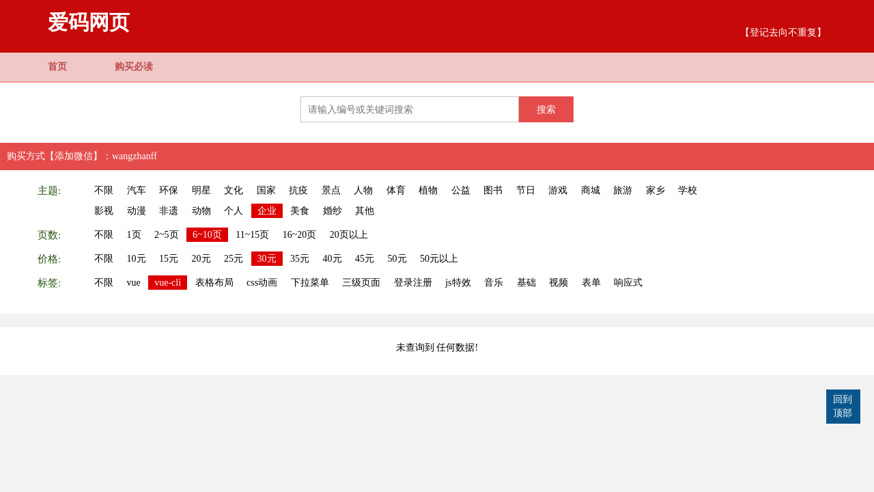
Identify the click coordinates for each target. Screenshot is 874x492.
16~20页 (300, 235)
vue (134, 282)
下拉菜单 (310, 282)
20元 (201, 259)
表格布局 (214, 282)
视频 (558, 282)
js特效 (457, 282)
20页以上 (349, 235)
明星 (201, 190)
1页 (134, 235)
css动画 (261, 282)
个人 (233, 211)
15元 (168, 259)
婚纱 (332, 211)
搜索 (546, 109)
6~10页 (207, 235)
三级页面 (361, 282)
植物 (428, 190)
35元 (299, 259)
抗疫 (298, 190)
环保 (168, 190)
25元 (233, 259)
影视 (103, 211)
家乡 (655, 190)
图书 (493, 190)
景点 (331, 190)
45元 (364, 259)
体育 (396, 190)
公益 (460, 190)
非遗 (168, 211)
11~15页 (252, 235)
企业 (267, 211)
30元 (267, 259)
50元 (397, 259)
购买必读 (134, 67)
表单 (591, 282)
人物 (363, 190)
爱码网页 (89, 22)
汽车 (136, 190)
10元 (136, 259)
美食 (299, 211)
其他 (364, 211)
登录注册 (413, 282)
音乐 (493, 282)
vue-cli (167, 282)
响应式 (628, 282)
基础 (526, 282)
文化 (233, 190)
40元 (332, 259)
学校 (687, 190)
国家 (266, 190)
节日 (525, 190)
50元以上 (439, 259)
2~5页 (166, 235)
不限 (103, 190)
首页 (57, 67)
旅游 (622, 190)
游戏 (557, 190)
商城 (590, 190)
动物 (201, 211)
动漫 (136, 211)
